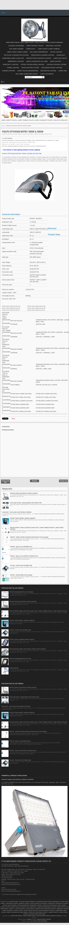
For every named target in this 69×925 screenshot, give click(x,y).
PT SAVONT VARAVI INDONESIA (27, 901)
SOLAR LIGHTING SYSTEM (30, 67)
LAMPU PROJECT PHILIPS (35, 45)
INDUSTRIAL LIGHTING (53, 45)
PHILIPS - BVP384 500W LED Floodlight (21, 575)
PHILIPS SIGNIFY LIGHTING (44, 919)
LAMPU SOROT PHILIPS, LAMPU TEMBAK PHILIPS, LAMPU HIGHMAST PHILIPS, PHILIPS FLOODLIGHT (36, 915)
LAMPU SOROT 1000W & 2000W (17, 52)
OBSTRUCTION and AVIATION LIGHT (20, 906)
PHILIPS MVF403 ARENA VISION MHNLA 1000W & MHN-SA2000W (28, 649)
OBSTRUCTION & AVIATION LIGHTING (38, 58)
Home (3, 125)
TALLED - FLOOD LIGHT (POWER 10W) (21, 565)
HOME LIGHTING (55, 61)
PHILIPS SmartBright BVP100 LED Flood (20, 658)
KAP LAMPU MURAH (22, 912)
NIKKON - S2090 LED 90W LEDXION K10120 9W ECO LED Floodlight (29, 537)
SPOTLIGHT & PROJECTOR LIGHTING (16, 55)
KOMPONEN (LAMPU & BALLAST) (13, 58)
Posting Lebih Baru (5, 481)
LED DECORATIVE (30, 908)
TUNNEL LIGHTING (13, 67)
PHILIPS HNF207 (14, 668)
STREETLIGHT (30, 49)
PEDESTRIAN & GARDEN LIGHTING (42, 55)
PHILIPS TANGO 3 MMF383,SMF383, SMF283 (22, 639)
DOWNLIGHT (61, 55)
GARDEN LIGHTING (8, 71)
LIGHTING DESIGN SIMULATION (37, 914)
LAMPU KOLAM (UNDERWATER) (27, 71)
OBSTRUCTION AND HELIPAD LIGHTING (46, 908)
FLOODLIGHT (43, 903)
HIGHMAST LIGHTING (24, 903)
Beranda (34, 481)
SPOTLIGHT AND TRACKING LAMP (51, 905)
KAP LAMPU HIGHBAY (16, 49)
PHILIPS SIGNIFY (14, 901)
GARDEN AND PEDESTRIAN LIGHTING (46, 906)
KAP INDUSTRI (25, 905)
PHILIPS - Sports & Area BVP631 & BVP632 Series (24, 556)
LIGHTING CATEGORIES (16, 45)
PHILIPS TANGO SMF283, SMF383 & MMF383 (22, 518)
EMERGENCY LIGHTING (16, 61)
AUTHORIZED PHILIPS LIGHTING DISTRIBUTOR (48, 901)
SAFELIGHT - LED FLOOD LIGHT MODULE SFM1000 (16, 512)
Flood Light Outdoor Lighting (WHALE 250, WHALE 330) (25, 503)
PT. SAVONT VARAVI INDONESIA (39, 921)
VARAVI (29, 919)
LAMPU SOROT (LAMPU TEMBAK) (49, 49)
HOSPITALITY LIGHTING (11, 64)
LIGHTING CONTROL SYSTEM (56, 64)
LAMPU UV (12, 908)
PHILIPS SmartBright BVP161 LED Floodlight (21, 592)
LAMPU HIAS (63, 71)
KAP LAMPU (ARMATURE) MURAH (27, 74)
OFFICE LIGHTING (56, 52)
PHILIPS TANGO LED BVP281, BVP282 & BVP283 (24, 493)
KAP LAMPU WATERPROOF (39, 52)
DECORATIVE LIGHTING (48, 71)
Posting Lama (63, 481)
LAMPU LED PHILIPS (60, 58)
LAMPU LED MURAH (46, 74)
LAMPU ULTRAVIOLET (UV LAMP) (37, 61)
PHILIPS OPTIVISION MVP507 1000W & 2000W (22, 131)
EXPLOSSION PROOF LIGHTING (51, 67)
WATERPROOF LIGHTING (36, 905)
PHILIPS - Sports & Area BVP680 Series (21, 546)
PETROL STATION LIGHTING (31, 910)
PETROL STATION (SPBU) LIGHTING (32, 64)
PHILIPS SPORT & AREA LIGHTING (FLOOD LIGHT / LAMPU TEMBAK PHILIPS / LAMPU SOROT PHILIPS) (38, 611)
